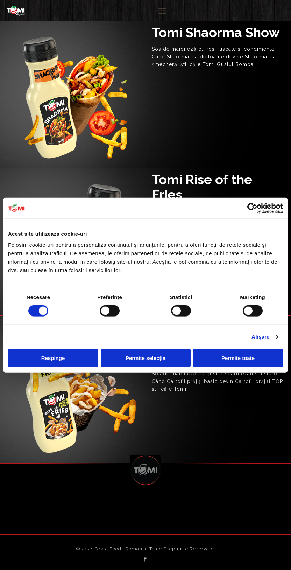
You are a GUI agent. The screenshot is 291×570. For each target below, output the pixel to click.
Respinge (53, 358)
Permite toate (238, 358)
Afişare (260, 337)
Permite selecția (145, 358)
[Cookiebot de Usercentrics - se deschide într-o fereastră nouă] (252, 208)
